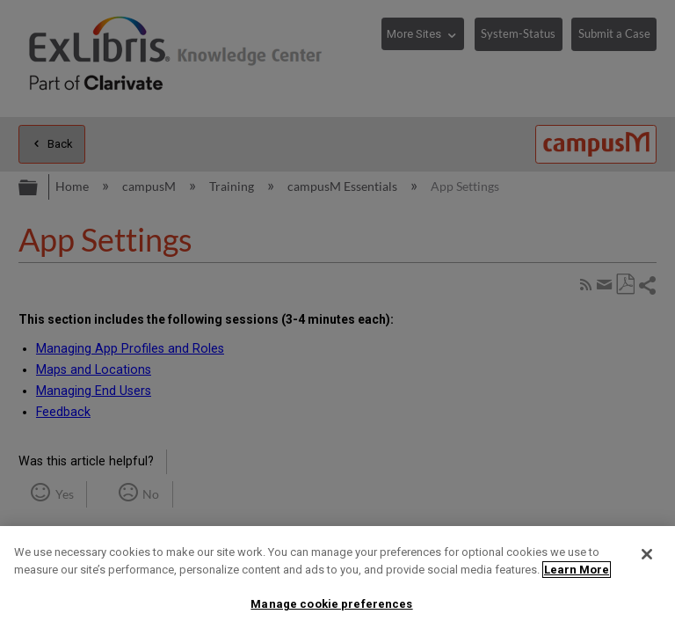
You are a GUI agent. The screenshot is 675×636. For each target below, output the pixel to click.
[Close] (647, 554)
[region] (337, 581)
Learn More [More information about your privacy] (576, 569)
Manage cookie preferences (331, 603)
